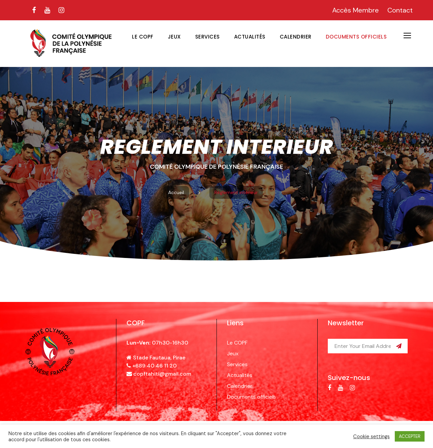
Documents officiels (356, 36)
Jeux (174, 36)
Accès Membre (355, 10)
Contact (400, 10)
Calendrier (296, 36)
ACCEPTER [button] (409, 436)
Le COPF (143, 36)
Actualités (250, 36)
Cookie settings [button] (371, 436)
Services (207, 36)
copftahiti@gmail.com (162, 373)
